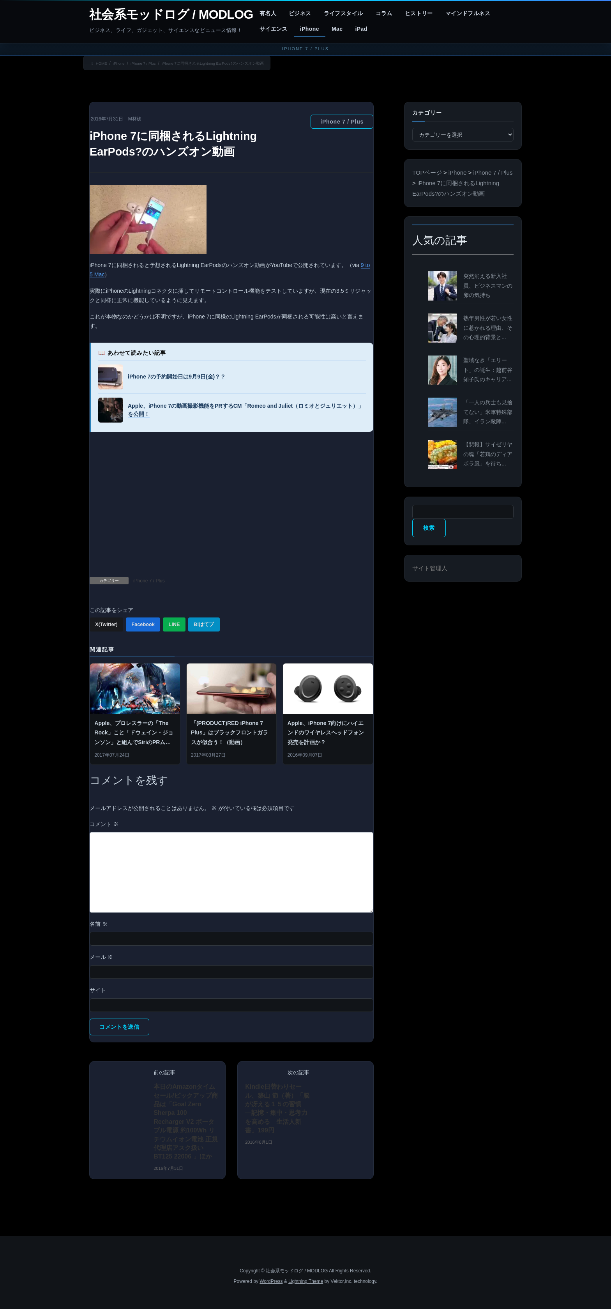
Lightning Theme (305, 1281)
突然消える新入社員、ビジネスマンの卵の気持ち (487, 286)
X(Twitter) (106, 624)
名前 (99, 924)
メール (101, 957)
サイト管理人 (429, 568)
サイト (98, 990)
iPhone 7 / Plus (342, 122)
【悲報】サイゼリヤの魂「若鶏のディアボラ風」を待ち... (487, 454)
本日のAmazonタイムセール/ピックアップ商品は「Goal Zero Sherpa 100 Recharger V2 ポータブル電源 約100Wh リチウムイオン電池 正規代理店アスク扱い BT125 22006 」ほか (185, 1122)
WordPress (271, 1281)
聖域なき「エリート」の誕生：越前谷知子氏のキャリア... (487, 370)
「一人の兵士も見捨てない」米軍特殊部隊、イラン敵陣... (487, 412)
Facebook (143, 624)
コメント (104, 824)
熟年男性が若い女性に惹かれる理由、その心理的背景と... (487, 328)
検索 (428, 528)
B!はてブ (204, 624)
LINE (174, 624)
